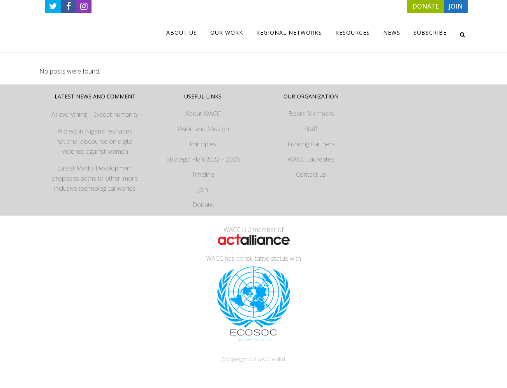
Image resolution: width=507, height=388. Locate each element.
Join (203, 189)
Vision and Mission (203, 129)
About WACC (203, 113)
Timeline (203, 174)
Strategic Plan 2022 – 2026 (203, 159)
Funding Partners (311, 144)
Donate (202, 204)
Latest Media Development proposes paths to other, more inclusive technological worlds (95, 178)
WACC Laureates (310, 159)
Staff (311, 129)
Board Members (311, 113)
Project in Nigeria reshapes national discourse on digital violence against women (95, 141)
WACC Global (271, 359)
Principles (203, 144)
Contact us (311, 174)
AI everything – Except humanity (94, 114)
